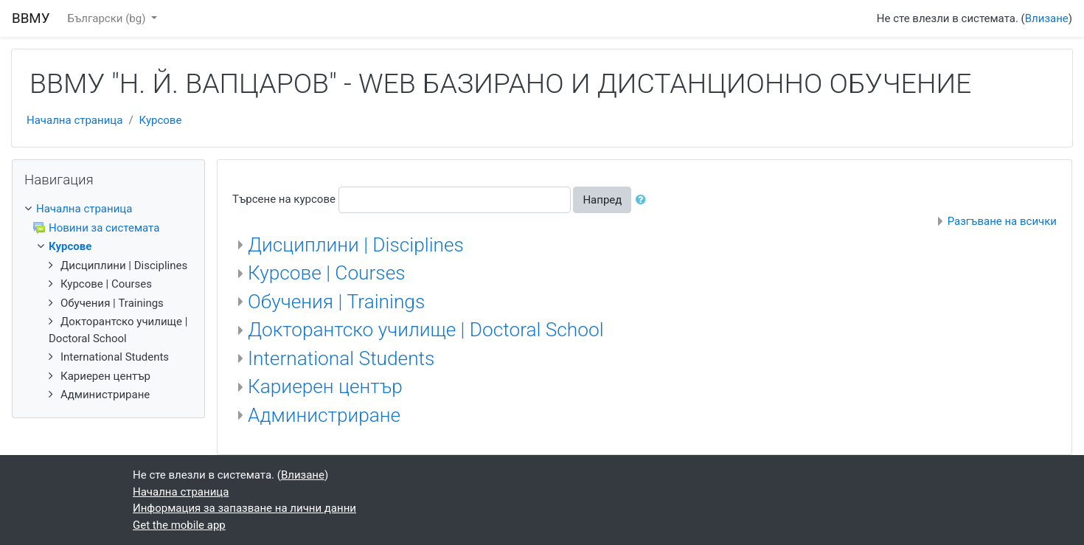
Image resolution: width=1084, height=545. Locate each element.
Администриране (324, 415)
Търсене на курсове (284, 199)
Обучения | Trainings (336, 302)
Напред (602, 199)
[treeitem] (108, 209)
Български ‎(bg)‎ (108, 18)
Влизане (1047, 18)
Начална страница (74, 120)
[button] (643, 200)
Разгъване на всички (1002, 221)
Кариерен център (325, 386)
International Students (341, 358)
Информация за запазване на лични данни (244, 508)
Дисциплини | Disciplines (356, 245)
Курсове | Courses (327, 273)
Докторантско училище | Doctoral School (426, 330)
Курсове (160, 120)
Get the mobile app (179, 525)
